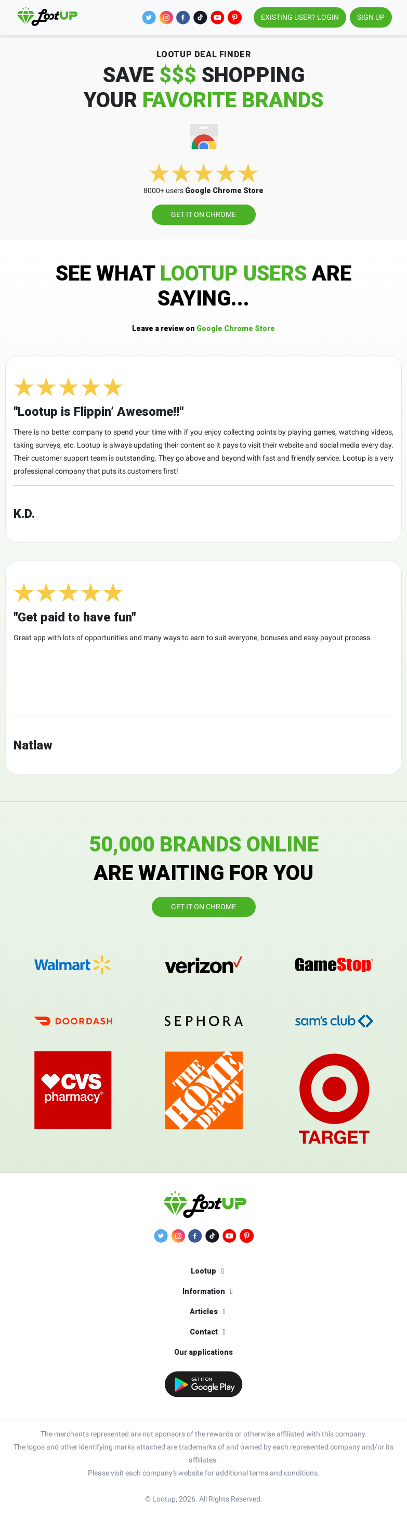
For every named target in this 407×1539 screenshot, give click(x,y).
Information (203, 1291)
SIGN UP (371, 17)
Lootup (203, 1271)
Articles (204, 1311)
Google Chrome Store (203, 328)
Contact (204, 1332)
